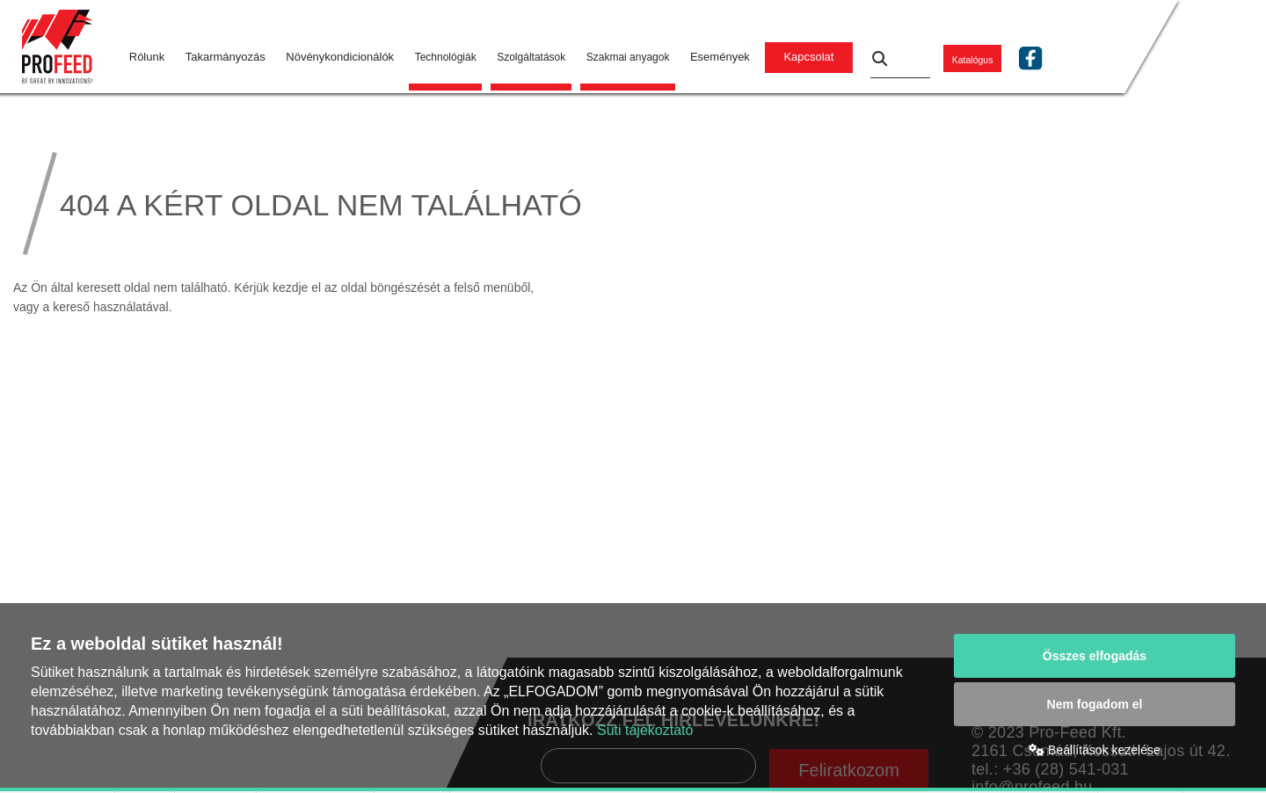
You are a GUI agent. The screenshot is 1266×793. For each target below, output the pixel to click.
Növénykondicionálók (340, 56)
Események (720, 56)
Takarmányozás (226, 56)
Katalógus (972, 59)
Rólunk (146, 56)
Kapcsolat (808, 56)
